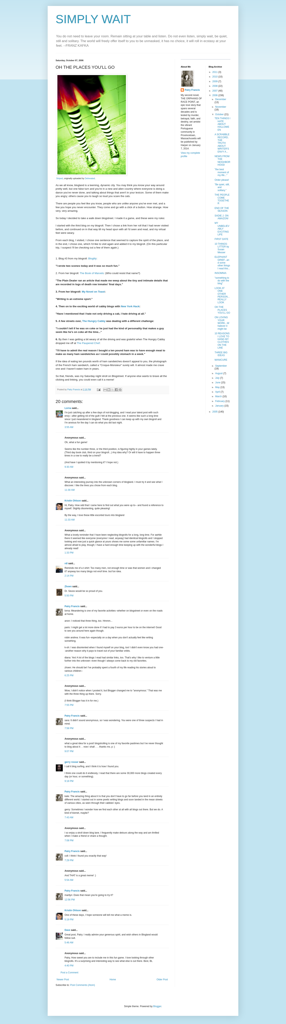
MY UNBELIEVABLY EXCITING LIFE (221, 229)
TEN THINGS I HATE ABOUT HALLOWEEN (222, 124)
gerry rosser (71, 762)
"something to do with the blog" (221, 280)
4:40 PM (69, 965)
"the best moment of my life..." (221, 172)
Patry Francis (72, 606)
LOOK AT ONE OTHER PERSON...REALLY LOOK (222, 295)
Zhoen (68, 586)
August (219, 373)
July (217, 378)
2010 (215, 76)
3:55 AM (69, 427)
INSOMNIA (220, 273)
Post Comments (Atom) (82, 985)
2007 (215, 90)
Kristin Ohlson (73, 500)
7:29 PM (69, 860)
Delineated (90, 178)
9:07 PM (69, 751)
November (220, 106)
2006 (215, 95)
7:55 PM (69, 705)
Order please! (221, 180)
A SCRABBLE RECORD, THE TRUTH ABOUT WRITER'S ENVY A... (221, 143)
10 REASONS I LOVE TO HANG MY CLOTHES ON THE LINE (221, 340)
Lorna (68, 408)
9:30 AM (69, 467)
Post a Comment (69, 972)
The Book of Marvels (92, 273)
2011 (215, 72)
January (219, 405)
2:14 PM (69, 575)
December (220, 99)
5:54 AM (69, 880)
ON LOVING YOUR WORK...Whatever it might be (221, 323)
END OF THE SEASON (221, 209)
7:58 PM (69, 728)
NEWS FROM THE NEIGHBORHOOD (222, 160)
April (217, 391)
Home (113, 979)
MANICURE (220, 359)
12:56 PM (70, 899)
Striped (59, 178)
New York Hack (130, 306)
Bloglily (92, 258)
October (219, 114)
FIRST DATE (221, 239)
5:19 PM (69, 919)
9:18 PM (69, 781)
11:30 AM (70, 490)
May (217, 387)
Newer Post (63, 979)
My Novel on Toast (93, 291)
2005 (215, 411)
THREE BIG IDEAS (220, 354)
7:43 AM (69, 817)
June (218, 382)
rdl (66, 563)
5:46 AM (69, 942)
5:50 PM (69, 595)
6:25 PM (69, 675)
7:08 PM (69, 840)
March (218, 396)
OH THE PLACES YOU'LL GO (222, 310)
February (220, 401)
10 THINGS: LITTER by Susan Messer (221, 248)
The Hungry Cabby (93, 321)
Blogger (157, 1006)
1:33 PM (69, 552)
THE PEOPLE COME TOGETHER (221, 199)
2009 (215, 81)
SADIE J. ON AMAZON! (221, 217)
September (221, 365)
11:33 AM (70, 519)
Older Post (162, 979)
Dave (67, 930)
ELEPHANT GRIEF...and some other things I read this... (222, 263)
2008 (215, 86)
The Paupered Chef (88, 343)
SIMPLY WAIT (93, 19)
